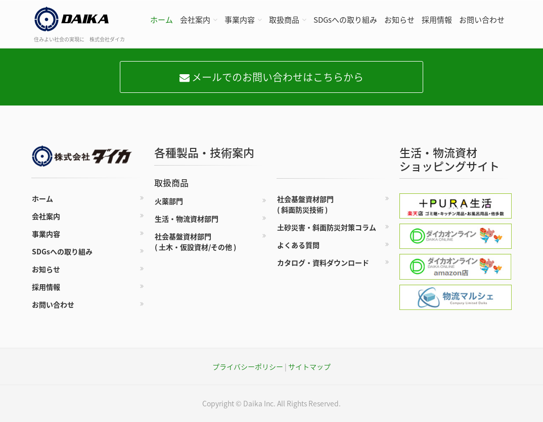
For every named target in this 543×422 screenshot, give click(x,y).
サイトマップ (309, 366)
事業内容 (239, 19)
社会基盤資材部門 (195, 241)
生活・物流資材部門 (186, 219)
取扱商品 (284, 19)
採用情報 (437, 19)
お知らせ (399, 19)
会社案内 (195, 19)
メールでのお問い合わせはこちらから (271, 77)
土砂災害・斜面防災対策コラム (326, 227)
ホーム (161, 19)
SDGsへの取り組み (345, 19)
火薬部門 (169, 201)
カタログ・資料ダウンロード (323, 262)
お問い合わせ (482, 19)
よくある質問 (298, 245)
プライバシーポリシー (247, 366)
